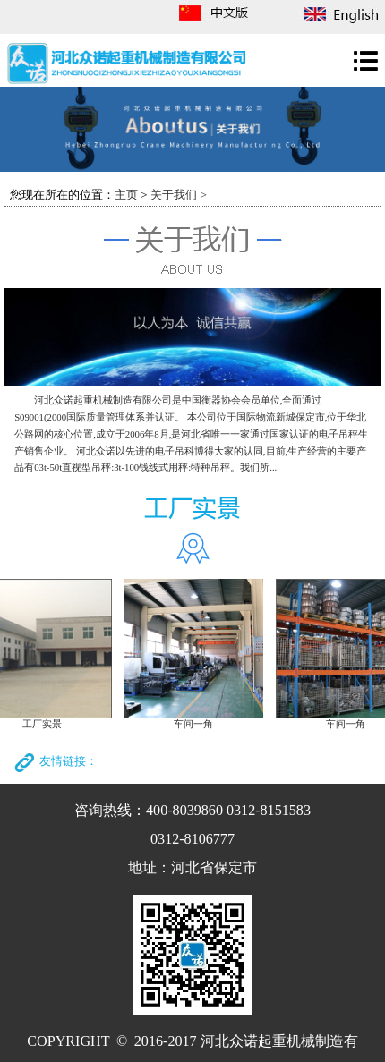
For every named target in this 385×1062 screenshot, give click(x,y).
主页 (126, 194)
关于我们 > (178, 194)
